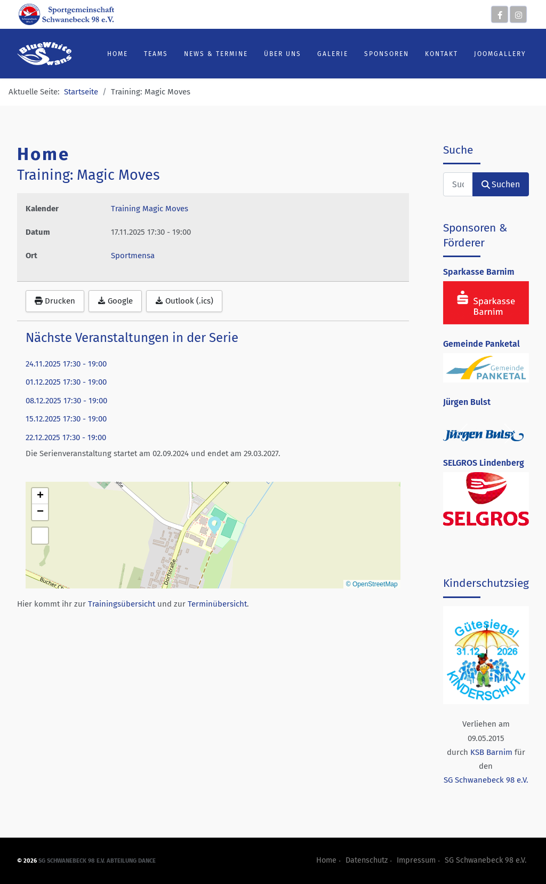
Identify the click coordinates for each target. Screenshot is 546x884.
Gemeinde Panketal (481, 344)
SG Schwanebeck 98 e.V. (486, 780)
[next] (509, 434)
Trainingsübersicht (121, 604)
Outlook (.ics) (184, 301)
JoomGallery (500, 54)
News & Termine (216, 54)
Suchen (500, 184)
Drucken (55, 301)
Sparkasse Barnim (479, 272)
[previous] (463, 434)
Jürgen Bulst (467, 402)
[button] (214, 524)
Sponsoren (386, 54)
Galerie (332, 54)
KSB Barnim (491, 752)
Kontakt (441, 54)
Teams (156, 54)
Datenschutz (367, 860)
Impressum (416, 860)
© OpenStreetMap (372, 584)
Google (115, 301)
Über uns (282, 54)
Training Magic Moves (149, 208)
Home (117, 54)
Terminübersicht (217, 604)
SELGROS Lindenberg (483, 463)
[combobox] (458, 184)
